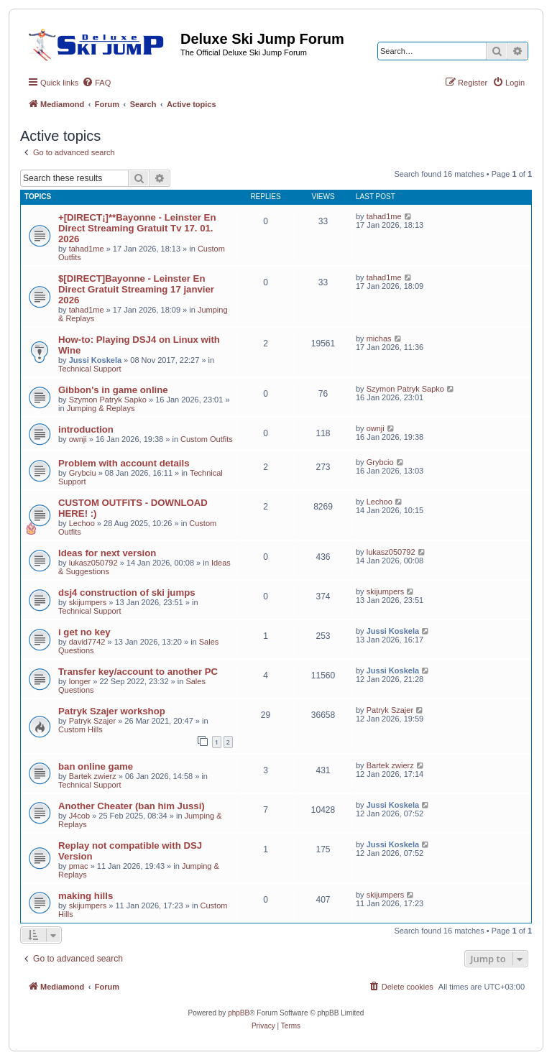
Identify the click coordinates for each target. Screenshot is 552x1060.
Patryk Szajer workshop (111, 711)
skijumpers (88, 602)
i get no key (84, 632)
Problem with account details (123, 463)
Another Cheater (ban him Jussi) (131, 806)
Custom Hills (80, 729)
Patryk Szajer (92, 720)
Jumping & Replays (101, 408)
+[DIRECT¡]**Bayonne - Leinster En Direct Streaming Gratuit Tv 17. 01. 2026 (137, 228)
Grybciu (82, 473)
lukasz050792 (93, 562)
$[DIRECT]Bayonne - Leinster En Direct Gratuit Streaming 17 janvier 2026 (136, 289)
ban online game (95, 766)
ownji (78, 439)
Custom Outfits (206, 439)
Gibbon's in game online (113, 389)
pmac (78, 866)
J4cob (79, 815)
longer (80, 681)
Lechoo (82, 523)
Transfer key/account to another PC (138, 671)
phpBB (238, 1013)
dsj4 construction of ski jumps (127, 592)
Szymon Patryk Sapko (108, 399)
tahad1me (86, 248)
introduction (86, 429)
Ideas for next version (107, 553)
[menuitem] (96, 82)
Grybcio (380, 462)
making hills (85, 895)
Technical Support (89, 368)
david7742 (87, 641)
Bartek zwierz (92, 776)
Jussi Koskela (95, 360)
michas (379, 338)
